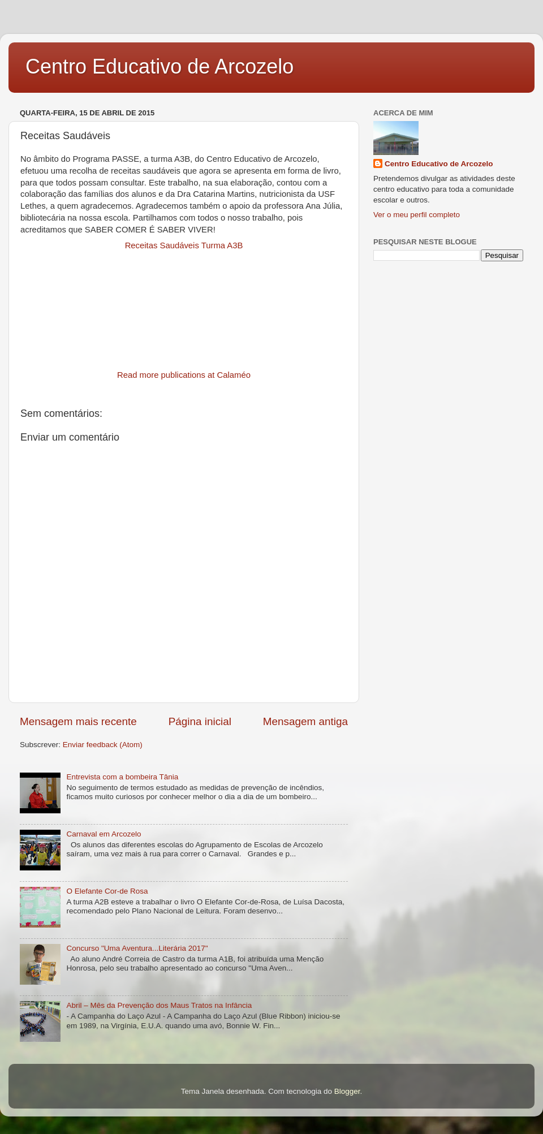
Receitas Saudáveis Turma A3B (184, 245)
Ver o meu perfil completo (416, 214)
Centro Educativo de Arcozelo (159, 66)
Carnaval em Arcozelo (103, 834)
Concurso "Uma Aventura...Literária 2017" (137, 948)
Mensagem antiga (305, 721)
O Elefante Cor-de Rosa (107, 891)
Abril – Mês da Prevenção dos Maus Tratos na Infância (159, 1005)
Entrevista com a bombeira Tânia (122, 777)
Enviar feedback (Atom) (103, 744)
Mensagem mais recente (78, 721)
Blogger (347, 1091)
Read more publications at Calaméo (184, 375)
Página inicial (200, 721)
